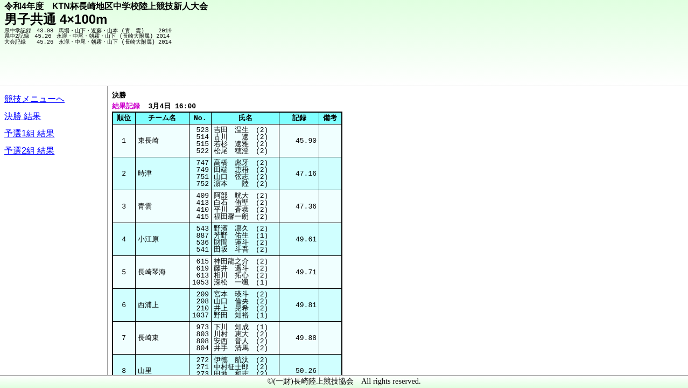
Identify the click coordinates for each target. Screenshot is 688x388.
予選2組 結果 (29, 150)
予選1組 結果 (29, 133)
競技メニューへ (34, 98)
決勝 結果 (22, 116)
